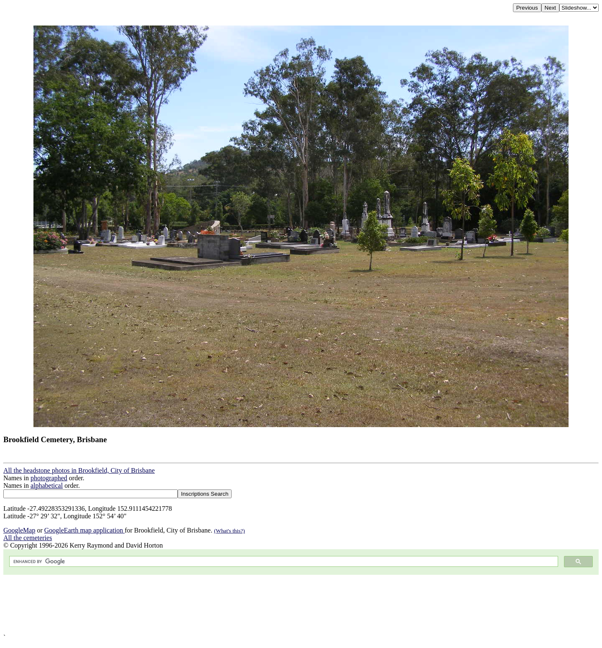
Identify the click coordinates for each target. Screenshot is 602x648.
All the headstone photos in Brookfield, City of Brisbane (79, 470)
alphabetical (47, 485)
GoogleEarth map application (84, 530)
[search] (282, 561)
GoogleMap (19, 530)
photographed (49, 478)
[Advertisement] (254, 604)
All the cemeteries (27, 537)
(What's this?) (229, 531)
